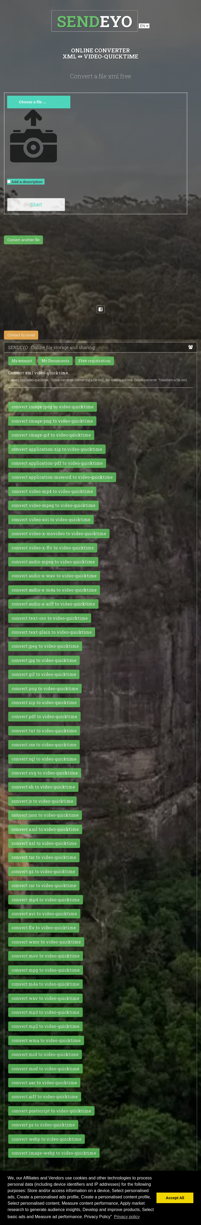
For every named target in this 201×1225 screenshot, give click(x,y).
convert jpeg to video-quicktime (45, 646)
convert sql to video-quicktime (44, 759)
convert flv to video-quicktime (44, 927)
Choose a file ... (32, 102)
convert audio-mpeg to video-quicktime (53, 561)
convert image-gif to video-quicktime (51, 435)
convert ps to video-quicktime (43, 1124)
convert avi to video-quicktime (44, 913)
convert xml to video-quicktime (45, 829)
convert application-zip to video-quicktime (57, 449)
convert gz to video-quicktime (43, 871)
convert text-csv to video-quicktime (50, 618)
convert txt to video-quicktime (44, 730)
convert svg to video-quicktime (45, 773)
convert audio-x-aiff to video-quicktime (53, 604)
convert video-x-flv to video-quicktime (53, 547)
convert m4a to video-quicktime (45, 984)
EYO (94, 21)
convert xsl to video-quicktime (44, 843)
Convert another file (23, 240)
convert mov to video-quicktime (46, 955)
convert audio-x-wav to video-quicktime (54, 575)
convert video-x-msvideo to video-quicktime (59, 533)
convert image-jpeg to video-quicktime (53, 406)
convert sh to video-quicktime (43, 787)
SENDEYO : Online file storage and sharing (100, 347)
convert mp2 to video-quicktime (45, 1026)
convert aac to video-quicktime (44, 1082)
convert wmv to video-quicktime (46, 942)
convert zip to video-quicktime (44, 702)
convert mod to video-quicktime (45, 1068)
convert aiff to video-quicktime (45, 1096)
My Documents (55, 360)
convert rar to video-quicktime (44, 885)
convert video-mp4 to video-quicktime (52, 491)
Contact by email (21, 335)
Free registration (95, 360)
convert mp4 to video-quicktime (46, 899)
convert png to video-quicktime (45, 688)
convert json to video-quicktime (45, 815)
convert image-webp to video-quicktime (54, 1153)
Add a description (26, 182)
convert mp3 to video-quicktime (45, 1012)
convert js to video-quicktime (42, 801)
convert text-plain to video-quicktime (52, 632)
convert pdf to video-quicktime (44, 716)
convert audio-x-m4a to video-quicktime (54, 590)
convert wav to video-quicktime (45, 998)
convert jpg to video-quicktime (44, 660)
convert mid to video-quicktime (45, 1054)
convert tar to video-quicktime (44, 857)
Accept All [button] (175, 1198)
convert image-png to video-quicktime (52, 421)
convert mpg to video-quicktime (46, 970)
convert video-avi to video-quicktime (51, 519)
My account (22, 360)
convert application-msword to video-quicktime (62, 477)
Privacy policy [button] (127, 1216)
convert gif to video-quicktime (44, 674)
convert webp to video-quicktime (46, 1139)
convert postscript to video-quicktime (51, 1110)
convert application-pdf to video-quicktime (57, 463)
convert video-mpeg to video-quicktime (53, 505)
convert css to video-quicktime (44, 744)
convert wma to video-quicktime (46, 1040)
